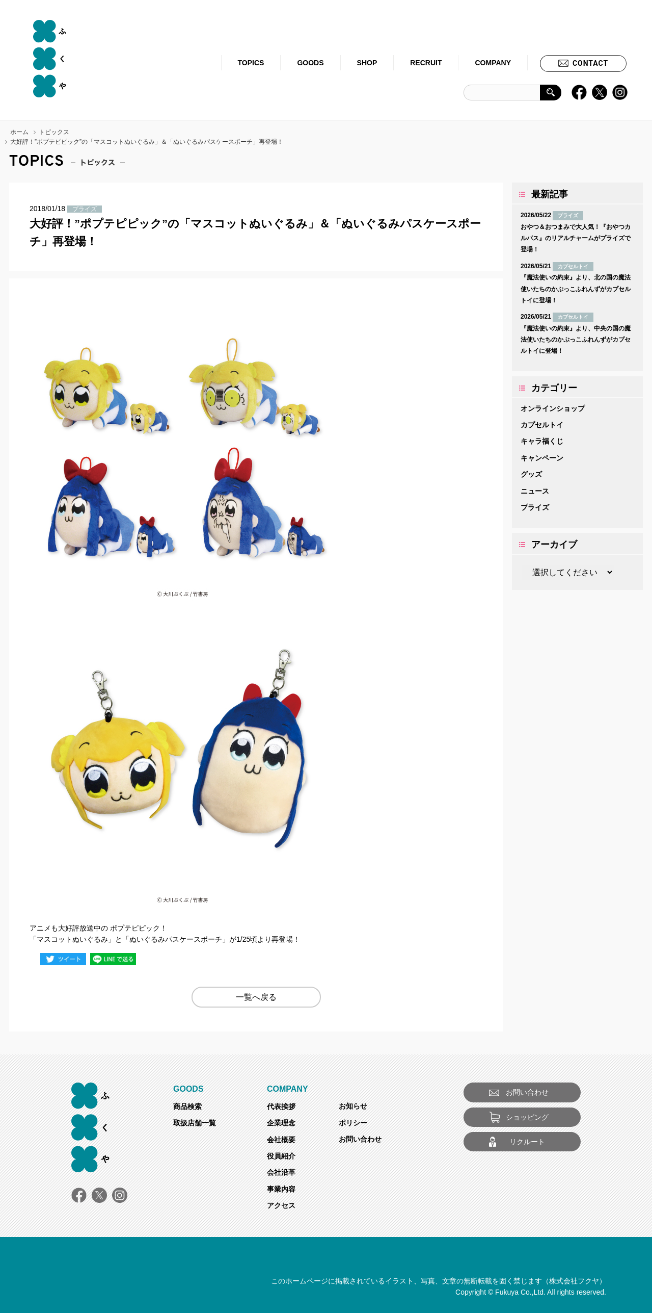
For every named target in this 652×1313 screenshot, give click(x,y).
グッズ (531, 474)
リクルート (527, 1142)
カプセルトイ (542, 425)
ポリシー (353, 1123)
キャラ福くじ (542, 441)
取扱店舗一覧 (194, 1123)
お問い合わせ (360, 1139)
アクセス (281, 1205)
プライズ (535, 507)
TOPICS (251, 63)
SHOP (367, 63)
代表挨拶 (281, 1106)
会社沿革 (281, 1172)
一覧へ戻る (256, 997)
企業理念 (281, 1123)
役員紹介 (281, 1156)
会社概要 (281, 1140)
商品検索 (187, 1106)
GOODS (310, 63)
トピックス (54, 132)
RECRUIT (426, 63)
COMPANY (493, 63)
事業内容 (281, 1189)
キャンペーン (542, 458)
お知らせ (353, 1106)
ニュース (535, 491)
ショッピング (527, 1117)
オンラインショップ (553, 408)
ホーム (19, 132)
